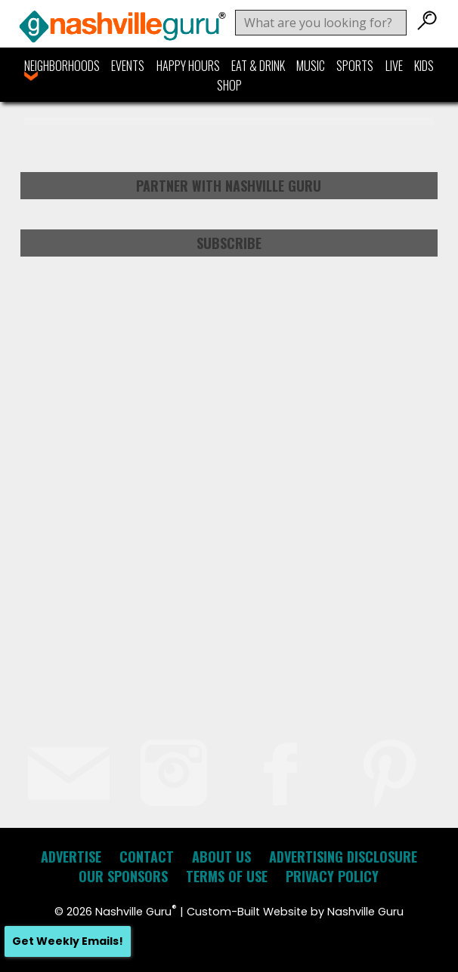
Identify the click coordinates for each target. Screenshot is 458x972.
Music (310, 66)
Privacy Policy (332, 876)
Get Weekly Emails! (67, 941)
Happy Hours (188, 66)
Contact (146, 856)
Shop (229, 85)
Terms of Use (227, 876)
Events (127, 66)
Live (394, 66)
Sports (354, 66)
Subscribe (229, 243)
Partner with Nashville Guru (228, 185)
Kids (424, 66)
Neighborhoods (62, 66)
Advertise (71, 856)
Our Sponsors (123, 876)
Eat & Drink (258, 66)
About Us (221, 856)
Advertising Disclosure (343, 856)
